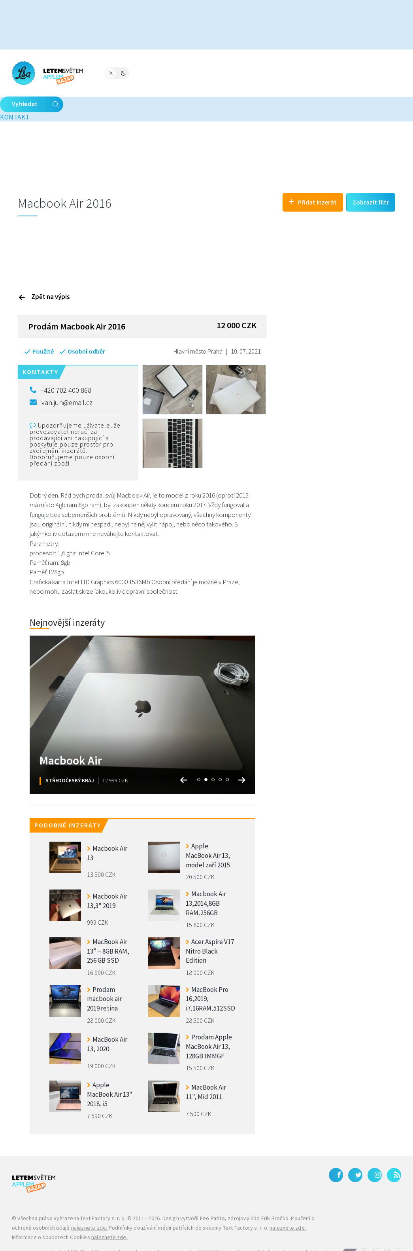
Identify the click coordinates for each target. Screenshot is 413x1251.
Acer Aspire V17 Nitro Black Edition (210, 925)
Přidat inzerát (313, 176)
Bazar (171, 72)
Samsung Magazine (35, 1226)
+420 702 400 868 (60, 365)
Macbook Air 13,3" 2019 (107, 876)
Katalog (203, 72)
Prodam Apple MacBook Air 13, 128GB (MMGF (209, 1020)
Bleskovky (242, 72)
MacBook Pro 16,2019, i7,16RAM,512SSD (210, 973)
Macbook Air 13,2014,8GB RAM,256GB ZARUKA (206, 877)
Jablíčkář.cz (76, 1226)
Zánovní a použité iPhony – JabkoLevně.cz (156, 1236)
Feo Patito (212, 1193)
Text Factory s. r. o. (103, 1193)
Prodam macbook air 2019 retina (104, 973)
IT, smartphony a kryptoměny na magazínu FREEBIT (156, 1226)
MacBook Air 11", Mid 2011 (206, 1067)
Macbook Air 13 (107, 828)
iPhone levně (86, 1236)
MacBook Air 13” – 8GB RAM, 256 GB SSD (108, 925)
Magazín (110, 72)
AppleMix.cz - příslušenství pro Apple (265, 1226)
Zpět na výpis (44, 271)
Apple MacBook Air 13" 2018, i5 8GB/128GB (109, 1068)
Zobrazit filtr (371, 177)
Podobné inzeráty (67, 800)
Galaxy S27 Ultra (230, 1236)
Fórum (143, 72)
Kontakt (295, 72)
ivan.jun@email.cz (61, 377)
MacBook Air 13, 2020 (107, 1019)
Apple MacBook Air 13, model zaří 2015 (208, 829)
